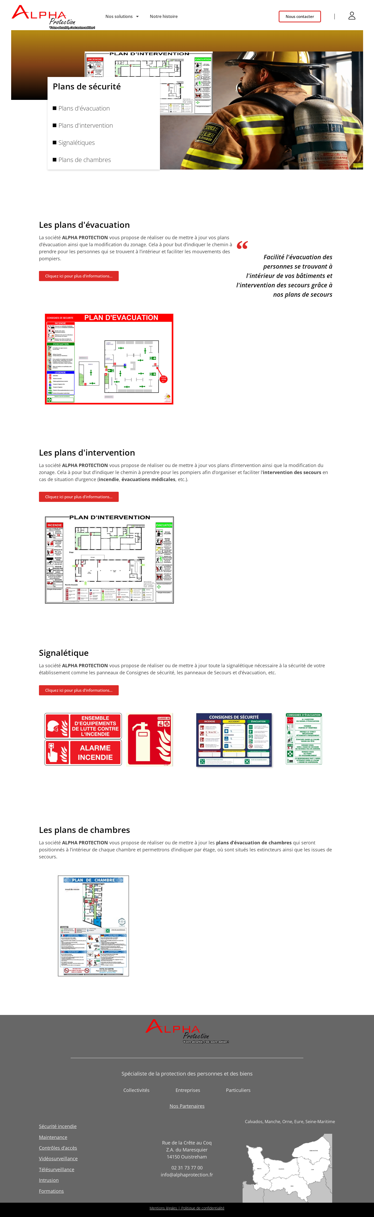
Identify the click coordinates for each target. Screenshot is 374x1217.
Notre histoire (164, 16)
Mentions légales (163, 1208)
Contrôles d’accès (58, 1148)
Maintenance (53, 1137)
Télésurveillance (56, 1169)
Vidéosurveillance (58, 1158)
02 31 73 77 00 (187, 1167)
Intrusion (49, 1180)
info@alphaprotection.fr (187, 1174)
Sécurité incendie (58, 1126)
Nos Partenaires (187, 1106)
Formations (51, 1191)
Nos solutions (122, 16)
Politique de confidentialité (202, 1208)
